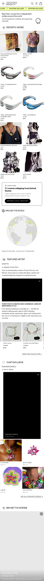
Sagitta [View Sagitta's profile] (5, 264)
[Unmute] (39, 281)
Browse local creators (17, 201)
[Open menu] (3, 3)
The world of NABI (10, 573)
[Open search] (32, 3)
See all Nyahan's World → (32, 496)
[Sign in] (36, 3)
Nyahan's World (9, 367)
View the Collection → (32, 354)
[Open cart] (40, 3)
